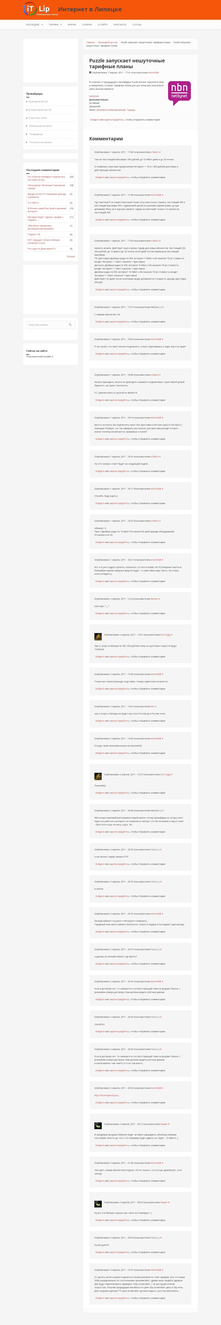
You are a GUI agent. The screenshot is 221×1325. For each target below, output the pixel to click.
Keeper (163, 1124)
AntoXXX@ (153, 72)
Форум (72, 24)
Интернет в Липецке (90, 9)
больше (71, 256)
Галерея (87, 24)
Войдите (94, 119)
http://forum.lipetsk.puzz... (107, 1095)
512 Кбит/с (33, 202)
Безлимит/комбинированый (110, 109)
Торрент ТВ (34, 234)
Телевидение (36, 134)
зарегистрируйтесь (114, 119)
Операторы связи (37, 117)
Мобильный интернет (40, 125)
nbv (152, 706)
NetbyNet (94, 96)
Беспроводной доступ (39, 109)
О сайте (103, 24)
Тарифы (54, 24)
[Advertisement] (50, 61)
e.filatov (155, 152)
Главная (90, 42)
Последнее (33, 24)
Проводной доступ (38, 101)
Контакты (120, 24)
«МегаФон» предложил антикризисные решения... (41, 227)
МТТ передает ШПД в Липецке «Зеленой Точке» (44, 241)
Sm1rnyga (165, 634)
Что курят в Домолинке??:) (41, 248)
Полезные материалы (40, 142)
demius (154, 598)
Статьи (136, 24)
